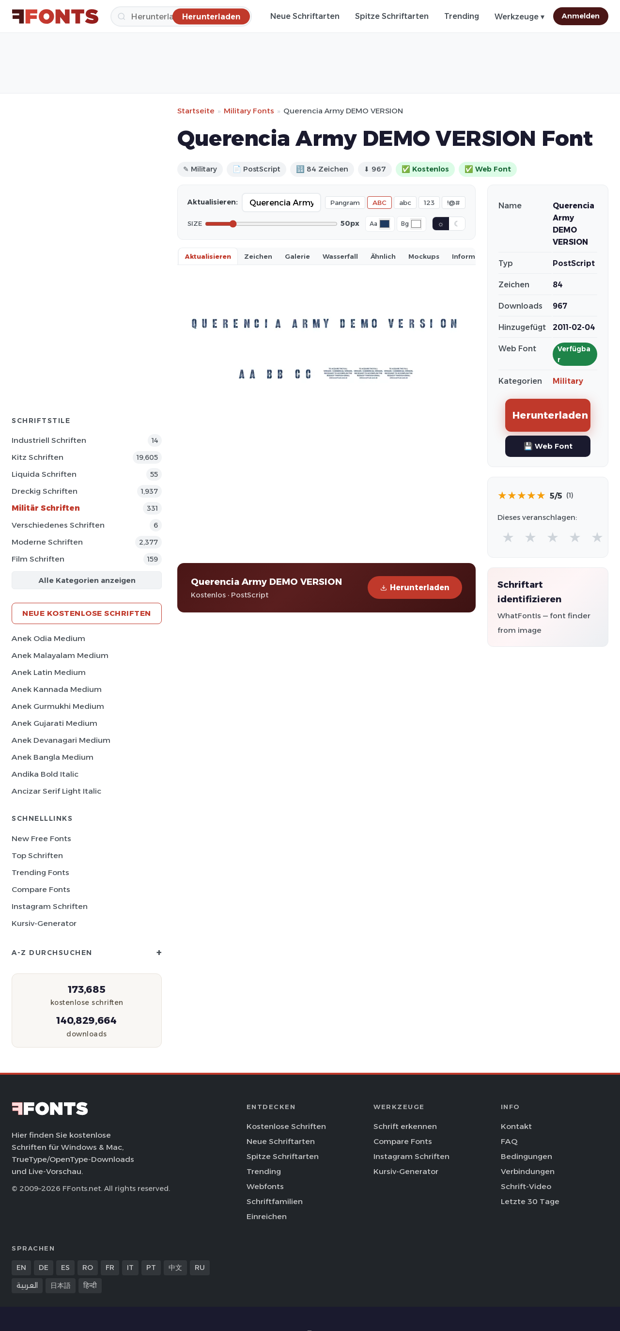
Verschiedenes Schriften (58, 525)
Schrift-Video (526, 1186)
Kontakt (516, 1126)
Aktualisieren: (212, 202)
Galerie (297, 256)
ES (65, 1267)
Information (472, 256)
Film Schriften (38, 559)
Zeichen (258, 256)
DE (43, 1267)
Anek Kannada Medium (57, 689)
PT (151, 1267)
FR (110, 1267)
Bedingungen (526, 1156)
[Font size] (271, 224)
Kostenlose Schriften (286, 1126)
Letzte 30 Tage (530, 1201)
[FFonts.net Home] (55, 16)
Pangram (345, 202)
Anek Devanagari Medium (61, 740)
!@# (453, 202)
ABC (379, 202)
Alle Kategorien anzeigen (87, 580)
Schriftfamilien (275, 1201)
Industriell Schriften (49, 440)
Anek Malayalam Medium (60, 655)
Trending (461, 16)
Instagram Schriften (50, 906)
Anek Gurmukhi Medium (58, 706)
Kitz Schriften (37, 457)
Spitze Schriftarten (392, 16)
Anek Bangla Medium (52, 757)
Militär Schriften (46, 508)
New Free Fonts (41, 838)
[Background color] (416, 224)
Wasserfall (340, 256)
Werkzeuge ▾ (519, 16)
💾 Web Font (548, 446)
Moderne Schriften (47, 542)
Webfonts (265, 1186)
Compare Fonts (41, 889)
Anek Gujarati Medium (54, 723)
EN (21, 1267)
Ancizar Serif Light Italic (56, 791)
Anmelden (581, 16)
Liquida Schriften (44, 474)
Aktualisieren (208, 256)
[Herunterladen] (211, 16)
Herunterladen (415, 587)
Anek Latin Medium (49, 672)
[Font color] (384, 224)
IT (130, 1267)
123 (429, 202)
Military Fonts (249, 110)
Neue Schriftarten (305, 16)
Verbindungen (528, 1171)
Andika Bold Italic (45, 774)
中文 (175, 1267)
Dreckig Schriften (45, 491)
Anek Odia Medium (48, 638)
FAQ (509, 1141)
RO (87, 1267)
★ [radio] (508, 537)
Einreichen (267, 1216)
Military (568, 381)
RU (200, 1267)
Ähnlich (383, 256)
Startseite (196, 110)
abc (405, 202)
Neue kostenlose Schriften (86, 613)
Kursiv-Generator (44, 923)
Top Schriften (37, 855)
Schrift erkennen (405, 1126)
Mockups (423, 256)
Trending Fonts (40, 872)
